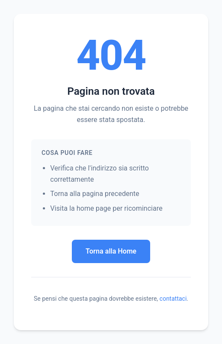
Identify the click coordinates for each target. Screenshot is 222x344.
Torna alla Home (111, 251)
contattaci (173, 298)
